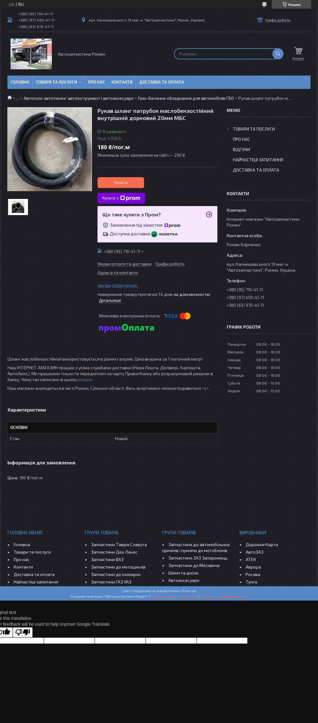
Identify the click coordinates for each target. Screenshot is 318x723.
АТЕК (251, 559)
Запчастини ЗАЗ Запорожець (198, 557)
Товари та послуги (56, 82)
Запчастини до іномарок (116, 574)
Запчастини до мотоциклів (118, 566)
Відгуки (241, 149)
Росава (253, 574)
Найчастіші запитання (258, 159)
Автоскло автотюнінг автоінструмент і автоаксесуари (79, 98)
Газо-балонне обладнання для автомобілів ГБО (186, 98)
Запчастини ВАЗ (107, 559)
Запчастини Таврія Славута (119, 544)
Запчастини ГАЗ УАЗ (111, 581)
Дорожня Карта (262, 544)
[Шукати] (278, 53)
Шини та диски (183, 572)
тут (205, 388)
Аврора (253, 566)
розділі (85, 379)
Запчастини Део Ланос (114, 552)
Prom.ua (189, 590)
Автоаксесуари (183, 580)
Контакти (122, 82)
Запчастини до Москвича (194, 565)
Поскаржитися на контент (174, 596)
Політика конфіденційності (224, 596)
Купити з (121, 198)
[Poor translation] (23, 632)
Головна (20, 82)
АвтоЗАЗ (254, 552)
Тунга (251, 581)
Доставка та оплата (161, 82)
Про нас (96, 82)
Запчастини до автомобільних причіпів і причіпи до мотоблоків (196, 547)
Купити (121, 182)
